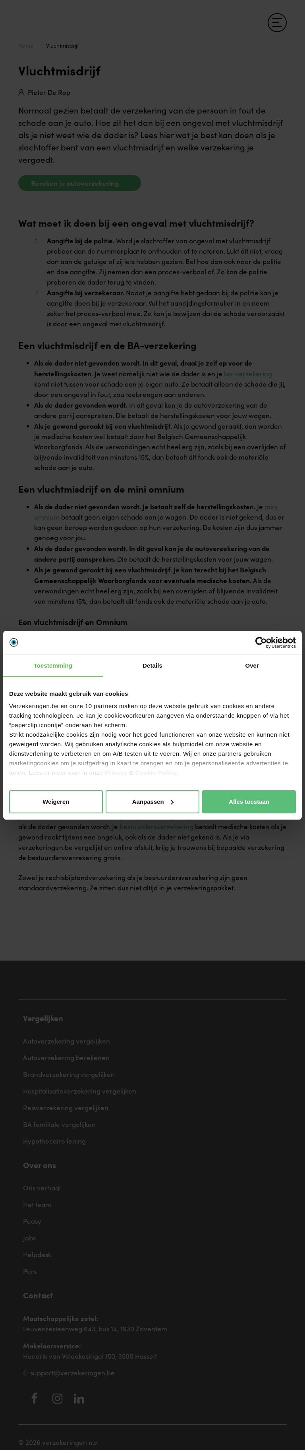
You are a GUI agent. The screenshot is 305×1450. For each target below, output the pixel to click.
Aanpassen (153, 801)
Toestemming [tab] (53, 665)
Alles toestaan (249, 801)
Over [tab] (252, 665)
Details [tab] (152, 665)
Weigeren (55, 801)
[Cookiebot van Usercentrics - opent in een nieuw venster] (261, 643)
